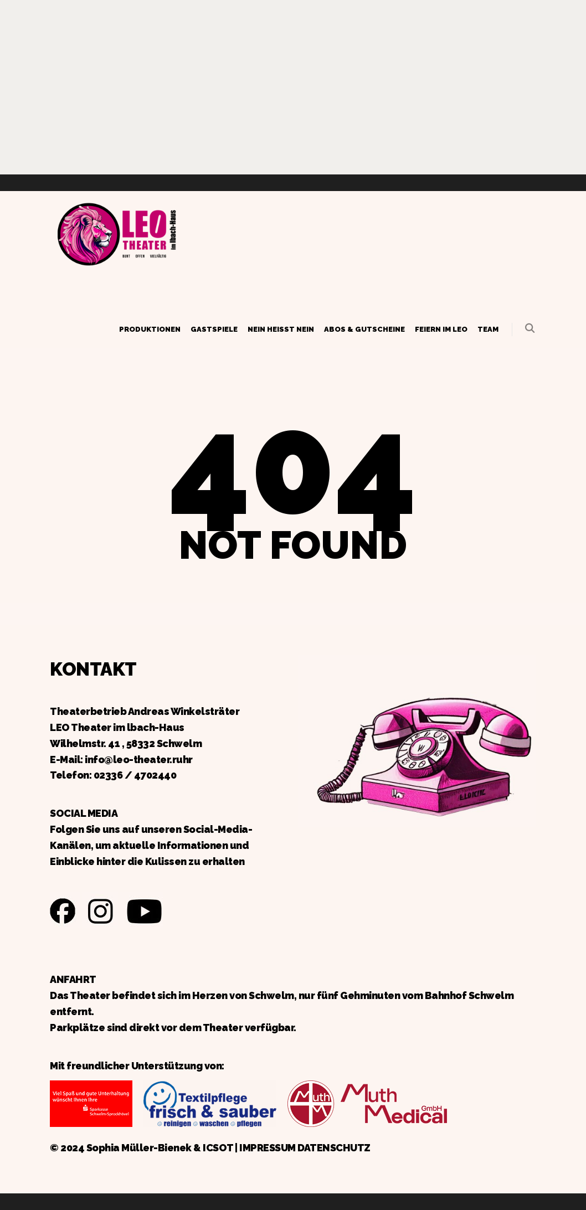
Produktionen (150, 329)
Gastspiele (214, 329)
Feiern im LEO (441, 329)
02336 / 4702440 (135, 775)
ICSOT (218, 1148)
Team (487, 329)
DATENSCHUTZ (334, 1148)
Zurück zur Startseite (116, 232)
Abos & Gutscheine (364, 329)
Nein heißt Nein (281, 329)
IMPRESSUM (267, 1148)
